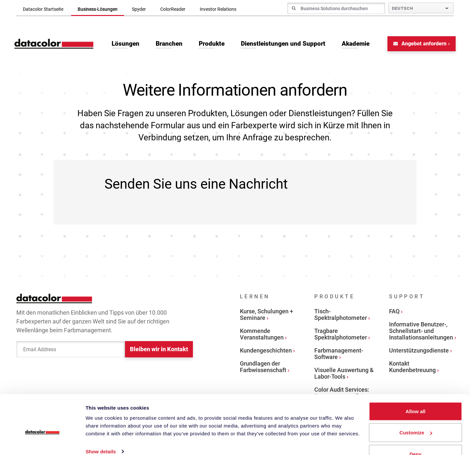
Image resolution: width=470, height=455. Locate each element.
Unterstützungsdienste (419, 351)
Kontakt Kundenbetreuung (412, 367)
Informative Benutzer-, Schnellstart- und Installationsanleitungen (421, 332)
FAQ (394, 312)
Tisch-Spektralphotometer (340, 315)
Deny (416, 437)
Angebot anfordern (418, 44)
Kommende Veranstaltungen (262, 335)
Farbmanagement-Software (338, 354)
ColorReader (172, 9)
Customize (416, 416)
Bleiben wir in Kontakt (159, 350)
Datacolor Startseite (43, 9)
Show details (101, 435)
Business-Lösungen (98, 9)
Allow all (416, 395)
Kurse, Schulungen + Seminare (266, 315)
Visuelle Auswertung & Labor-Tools (344, 374)
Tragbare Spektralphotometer (340, 335)
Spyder (139, 9)
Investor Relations (218, 9)
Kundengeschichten (266, 351)
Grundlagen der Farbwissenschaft (263, 367)
